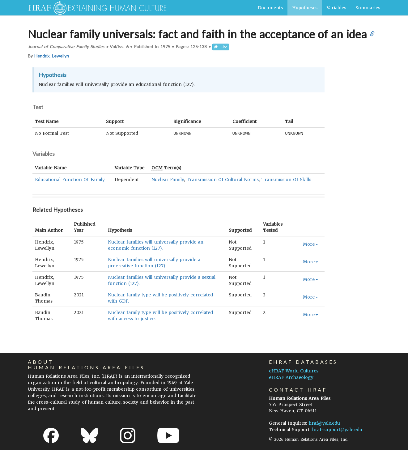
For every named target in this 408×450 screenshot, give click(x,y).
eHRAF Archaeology (291, 377)
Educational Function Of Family (70, 179)
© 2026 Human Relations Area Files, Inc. (308, 439)
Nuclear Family (167, 179)
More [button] (310, 244)
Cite (220, 47)
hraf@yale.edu (324, 423)
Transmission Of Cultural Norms (223, 179)
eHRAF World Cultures (293, 370)
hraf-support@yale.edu (337, 429)
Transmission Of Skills (286, 179)
